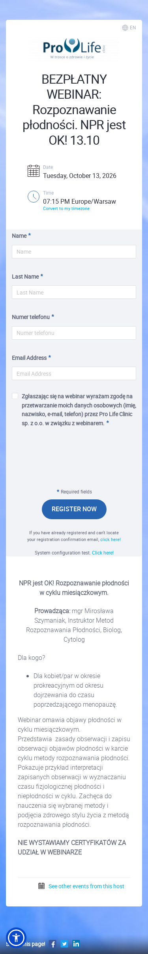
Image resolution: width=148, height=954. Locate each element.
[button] (16, 937)
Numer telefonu (31, 317)
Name (19, 235)
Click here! (103, 552)
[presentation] (74, 462)
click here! (110, 539)
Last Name (25, 276)
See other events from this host (80, 886)
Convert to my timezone (66, 208)
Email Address (29, 357)
